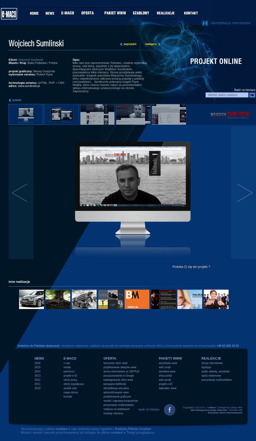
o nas (67, 363)
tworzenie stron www (115, 363)
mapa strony (71, 392)
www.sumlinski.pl (29, 85)
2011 (37, 384)
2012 (37, 379)
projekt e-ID (70, 375)
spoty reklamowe (211, 375)
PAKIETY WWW (170, 358)
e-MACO (70, 358)
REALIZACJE (211, 358)
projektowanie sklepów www (119, 367)
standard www (167, 371)
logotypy (206, 367)
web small (164, 367)
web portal (165, 379)
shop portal (165, 375)
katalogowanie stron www (118, 379)
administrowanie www (116, 392)
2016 (37, 363)
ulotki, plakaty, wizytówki (215, 371)
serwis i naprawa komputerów (120, 400)
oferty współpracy (74, 384)
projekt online (216, 61)
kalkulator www (167, 388)
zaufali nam (70, 388)
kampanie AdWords (114, 384)
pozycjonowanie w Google (118, 375)
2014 (37, 371)
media (67, 367)
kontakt (68, 396)
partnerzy (69, 371)
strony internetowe (212, 363)
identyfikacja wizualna (116, 388)
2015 (37, 367)
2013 (37, 375)
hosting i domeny (113, 413)
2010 (37, 388)
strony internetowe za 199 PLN (121, 371)
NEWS (39, 358)
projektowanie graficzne (117, 396)
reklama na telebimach (116, 409)
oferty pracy (70, 379)
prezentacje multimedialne (118, 405)
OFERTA (109, 358)
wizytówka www (168, 363)
